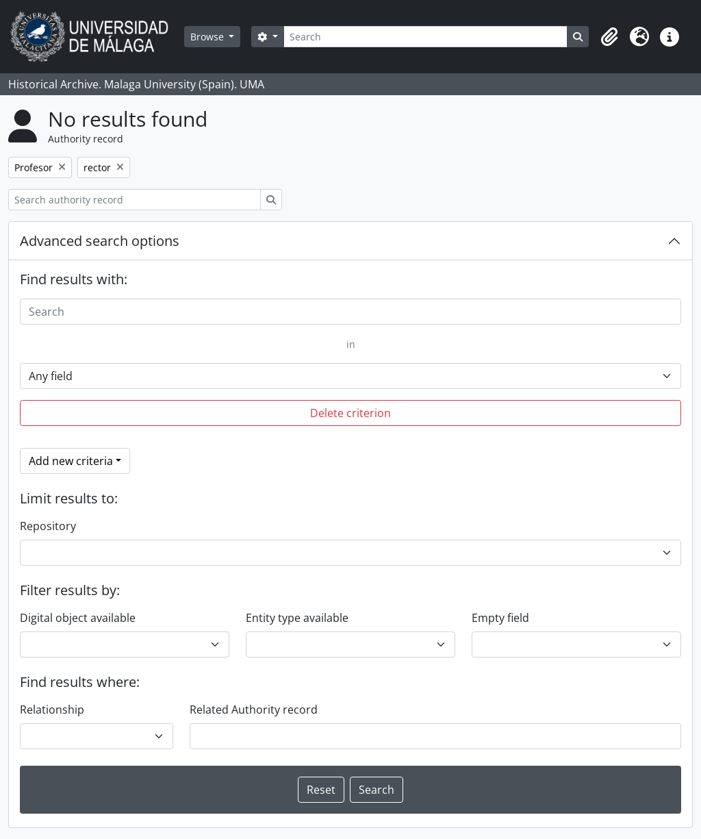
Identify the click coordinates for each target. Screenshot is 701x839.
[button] (609, 37)
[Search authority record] (134, 199)
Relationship (52, 709)
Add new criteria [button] (71, 460)
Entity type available (297, 617)
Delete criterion (350, 413)
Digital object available (78, 617)
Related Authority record (254, 709)
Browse (208, 36)
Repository (48, 526)
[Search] (425, 36)
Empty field (500, 617)
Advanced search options (99, 240)
